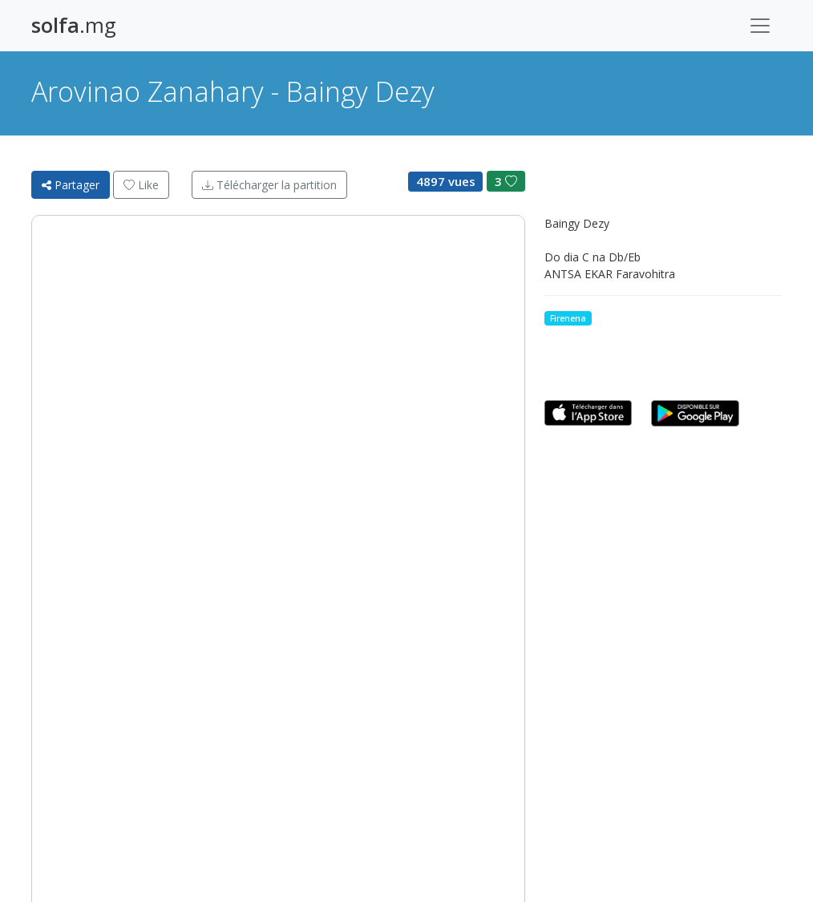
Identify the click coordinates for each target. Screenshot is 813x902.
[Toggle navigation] (760, 25)
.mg (73, 25)
